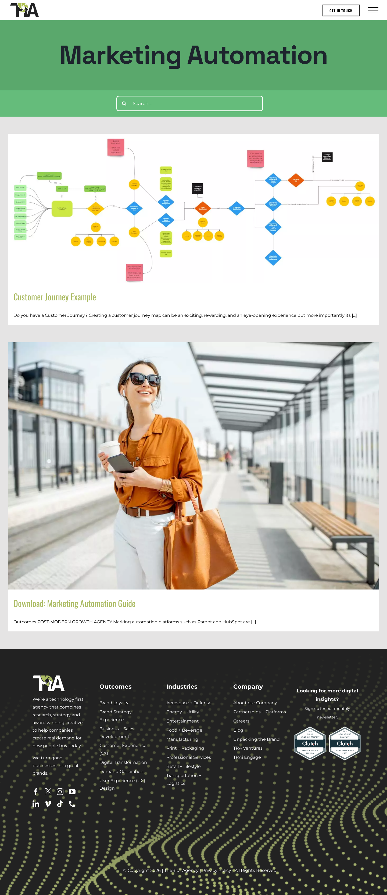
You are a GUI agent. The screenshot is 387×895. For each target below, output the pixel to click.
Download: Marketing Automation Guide (74, 603)
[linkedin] (36, 803)
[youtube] (72, 791)
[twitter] (48, 791)
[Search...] (189, 103)
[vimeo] (48, 803)
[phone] (72, 803)
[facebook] (36, 791)
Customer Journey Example (54, 296)
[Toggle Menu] (372, 10)
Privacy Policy (216, 870)
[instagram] (60, 791)
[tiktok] (60, 803)
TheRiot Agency (181, 870)
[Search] (124, 103)
